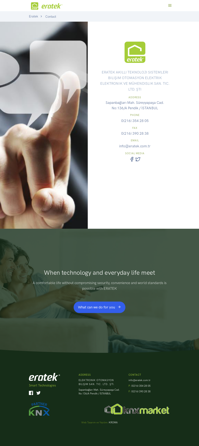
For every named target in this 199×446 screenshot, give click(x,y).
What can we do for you (99, 307)
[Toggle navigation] (169, 5)
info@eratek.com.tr (135, 146)
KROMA (113, 422)
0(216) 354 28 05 (135, 121)
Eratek (33, 16)
